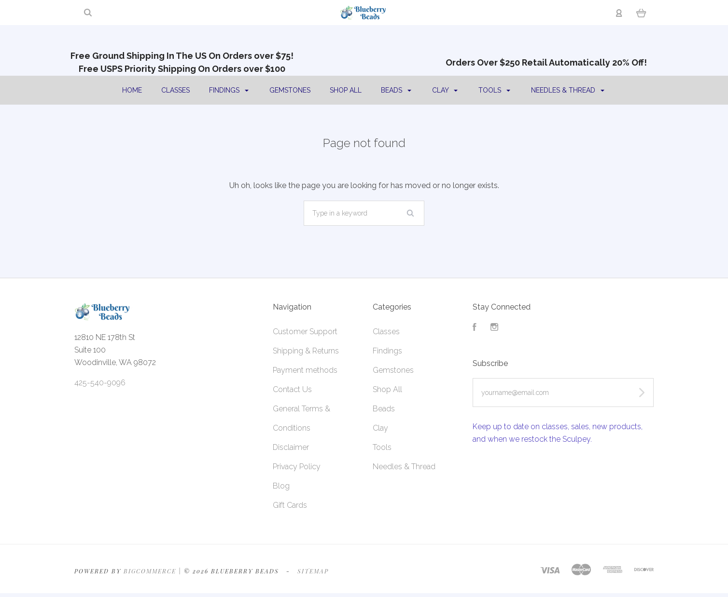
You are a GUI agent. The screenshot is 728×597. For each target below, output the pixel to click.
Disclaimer (291, 447)
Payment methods (305, 370)
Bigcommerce (150, 571)
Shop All (346, 90)
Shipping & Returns (306, 350)
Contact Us (292, 389)
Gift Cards (290, 505)
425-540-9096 (100, 382)
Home (132, 90)
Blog (281, 485)
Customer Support (305, 331)
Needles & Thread (567, 90)
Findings (229, 90)
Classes (175, 90)
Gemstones (289, 90)
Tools (494, 90)
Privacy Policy (297, 466)
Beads (396, 90)
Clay (445, 90)
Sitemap (313, 571)
